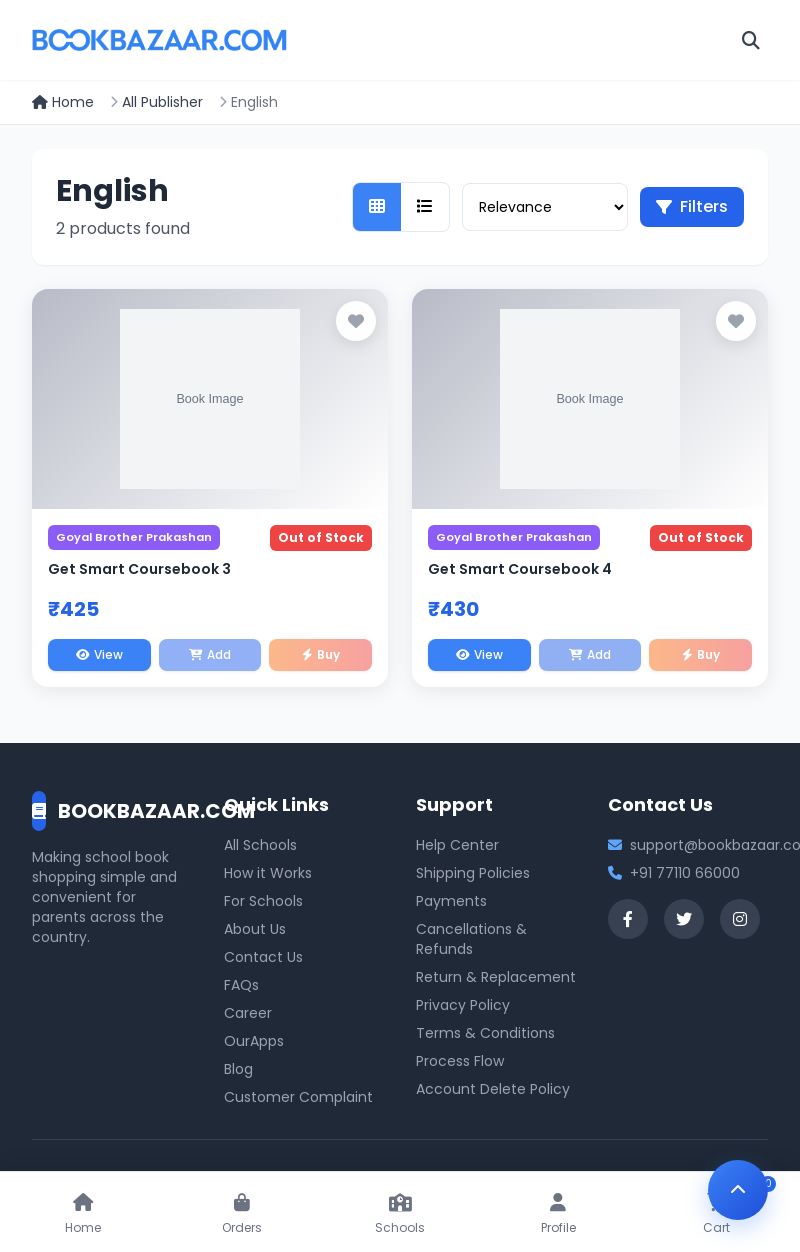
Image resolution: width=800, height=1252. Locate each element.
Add (210, 654)
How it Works (268, 873)
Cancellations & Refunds (471, 939)
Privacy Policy (463, 1005)
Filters (692, 206)
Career (248, 1013)
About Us (255, 929)
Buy (321, 654)
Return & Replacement (496, 977)
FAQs (241, 985)
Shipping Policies (473, 873)
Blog (238, 1069)
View (99, 654)
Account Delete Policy (493, 1089)
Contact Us (263, 957)
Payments (451, 901)
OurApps (254, 1041)
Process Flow (460, 1061)
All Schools (260, 845)
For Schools (263, 901)
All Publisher (162, 102)
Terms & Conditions (485, 1033)
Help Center (457, 845)
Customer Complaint (298, 1097)
